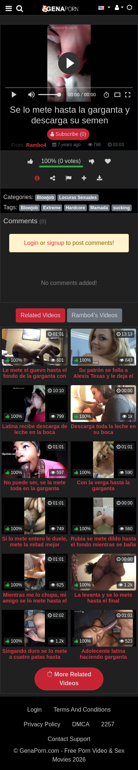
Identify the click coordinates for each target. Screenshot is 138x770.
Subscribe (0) (68, 134)
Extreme (51, 207)
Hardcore (75, 207)
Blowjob (45, 197)
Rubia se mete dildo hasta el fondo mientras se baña (103, 541)
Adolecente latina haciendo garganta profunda (103, 657)
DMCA (80, 724)
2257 (107, 724)
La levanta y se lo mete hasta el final (103, 598)
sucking (121, 207)
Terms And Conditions (82, 709)
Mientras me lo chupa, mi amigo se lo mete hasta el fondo (35, 601)
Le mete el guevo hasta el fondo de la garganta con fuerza (35, 376)
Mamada (99, 207)
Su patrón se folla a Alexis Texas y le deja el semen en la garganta (103, 376)
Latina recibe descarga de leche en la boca (34, 429)
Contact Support (69, 739)
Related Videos (40, 315)
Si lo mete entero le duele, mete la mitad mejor (34, 541)
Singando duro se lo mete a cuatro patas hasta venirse (34, 657)
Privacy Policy (42, 724)
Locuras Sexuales (78, 197)
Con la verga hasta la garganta (103, 485)
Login (34, 709)
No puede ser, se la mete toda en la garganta (35, 485)
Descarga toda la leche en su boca (103, 429)
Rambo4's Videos (95, 315)
